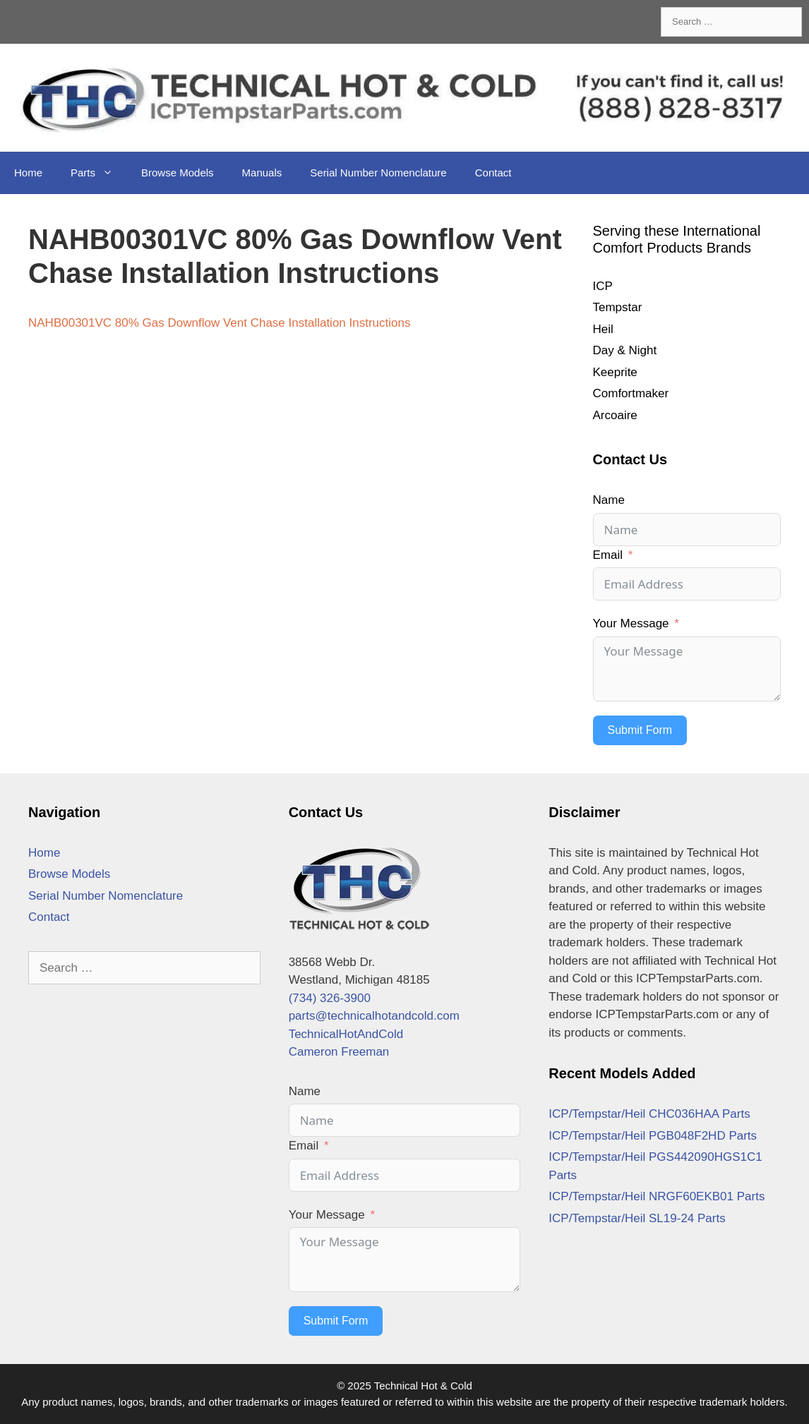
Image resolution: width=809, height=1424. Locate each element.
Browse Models (177, 173)
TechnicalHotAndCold (346, 1034)
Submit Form (640, 730)
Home (28, 173)
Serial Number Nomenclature (378, 173)
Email (608, 555)
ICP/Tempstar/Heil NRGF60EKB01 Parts (657, 1196)
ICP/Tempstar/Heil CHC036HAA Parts (649, 1114)
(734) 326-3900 (330, 998)
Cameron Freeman (339, 1051)
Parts (99, 173)
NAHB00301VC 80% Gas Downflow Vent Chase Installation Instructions (219, 323)
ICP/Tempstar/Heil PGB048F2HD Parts (653, 1135)
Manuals (262, 173)
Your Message (631, 623)
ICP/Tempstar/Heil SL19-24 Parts (637, 1218)
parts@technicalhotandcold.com (374, 1015)
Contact (493, 173)
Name (609, 500)
